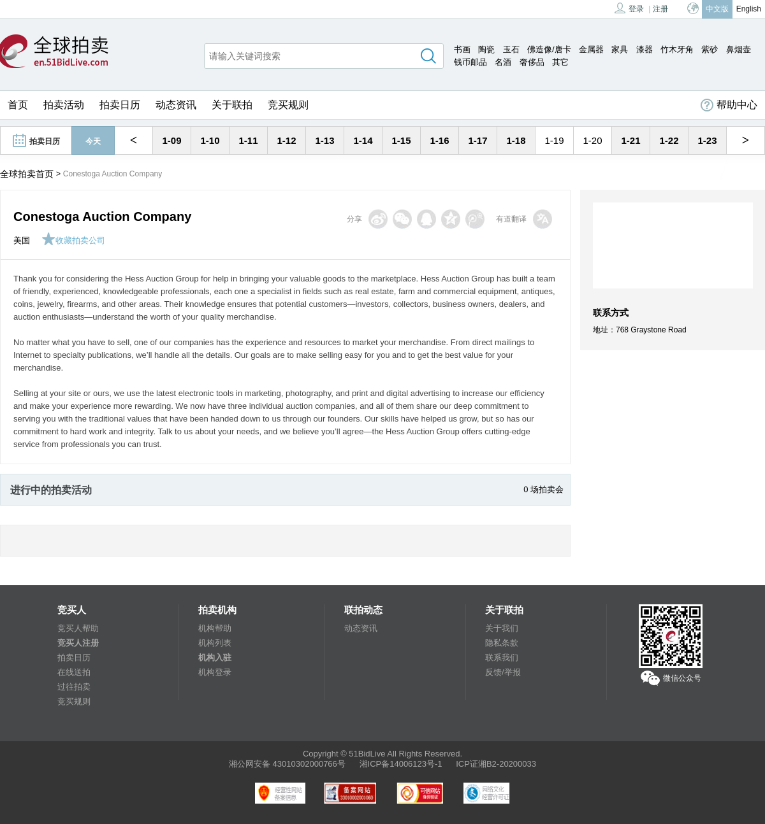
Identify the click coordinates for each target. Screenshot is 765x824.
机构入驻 (214, 657)
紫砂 (709, 49)
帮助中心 (729, 105)
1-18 (515, 140)
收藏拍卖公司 (73, 240)
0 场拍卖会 (543, 489)
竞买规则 (288, 104)
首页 (18, 104)
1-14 (362, 140)
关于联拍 (232, 104)
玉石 (511, 49)
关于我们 (501, 628)
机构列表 (214, 643)
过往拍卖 (74, 687)
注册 (660, 8)
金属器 (591, 49)
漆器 (644, 49)
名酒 (503, 62)
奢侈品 (532, 62)
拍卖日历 (119, 104)
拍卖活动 (63, 104)
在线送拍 (74, 672)
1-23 (707, 140)
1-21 (630, 140)
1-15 (401, 140)
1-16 (439, 140)
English (748, 8)
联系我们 (501, 657)
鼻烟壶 (738, 49)
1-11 (248, 140)
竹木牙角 (677, 49)
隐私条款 (501, 643)
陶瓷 (486, 49)
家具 (619, 49)
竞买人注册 (78, 643)
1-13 (324, 140)
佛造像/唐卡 (549, 49)
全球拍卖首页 (27, 174)
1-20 (592, 140)
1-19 (554, 140)
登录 (629, 8)
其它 (560, 62)
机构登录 (214, 672)
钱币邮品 (470, 62)
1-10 (209, 140)
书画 (462, 49)
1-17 (477, 140)
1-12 (286, 140)
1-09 (171, 140)
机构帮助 (214, 628)
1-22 (668, 140)
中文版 (717, 8)
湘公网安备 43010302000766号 (287, 764)
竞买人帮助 (78, 628)
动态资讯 (176, 104)
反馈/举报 (503, 672)
